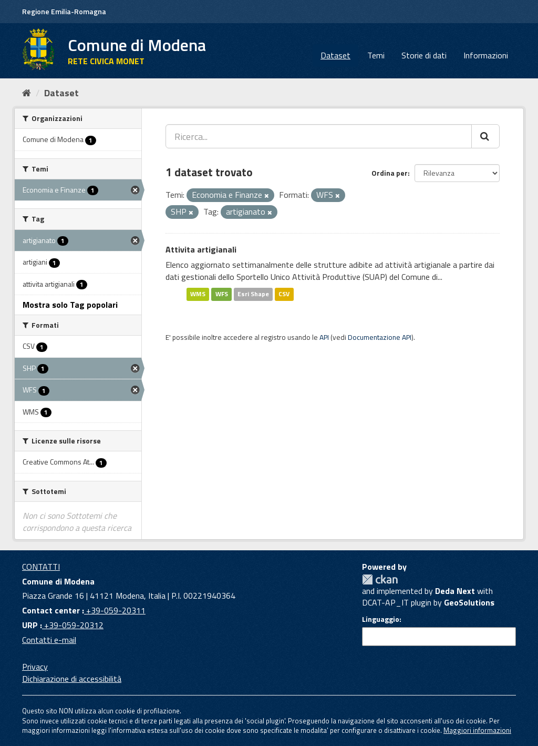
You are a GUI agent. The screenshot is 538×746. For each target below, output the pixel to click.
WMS (197, 294)
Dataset (335, 55)
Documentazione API (379, 337)
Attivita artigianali (200, 249)
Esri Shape (253, 294)
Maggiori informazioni (477, 730)
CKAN (380, 579)
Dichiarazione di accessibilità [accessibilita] (71, 678)
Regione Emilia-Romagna (64, 11)
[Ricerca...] (318, 136)
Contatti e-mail (49, 639)
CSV (283, 294)
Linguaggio (380, 619)
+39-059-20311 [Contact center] (115, 610)
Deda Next (455, 590)
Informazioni (485, 55)
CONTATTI (41, 566)
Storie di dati (424, 55)
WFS (221, 294)
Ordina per (389, 172)
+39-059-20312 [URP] (73, 625)
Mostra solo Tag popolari (70, 304)
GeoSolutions (469, 602)
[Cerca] (485, 136)
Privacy (35, 666)
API (324, 337)
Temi (376, 55)
